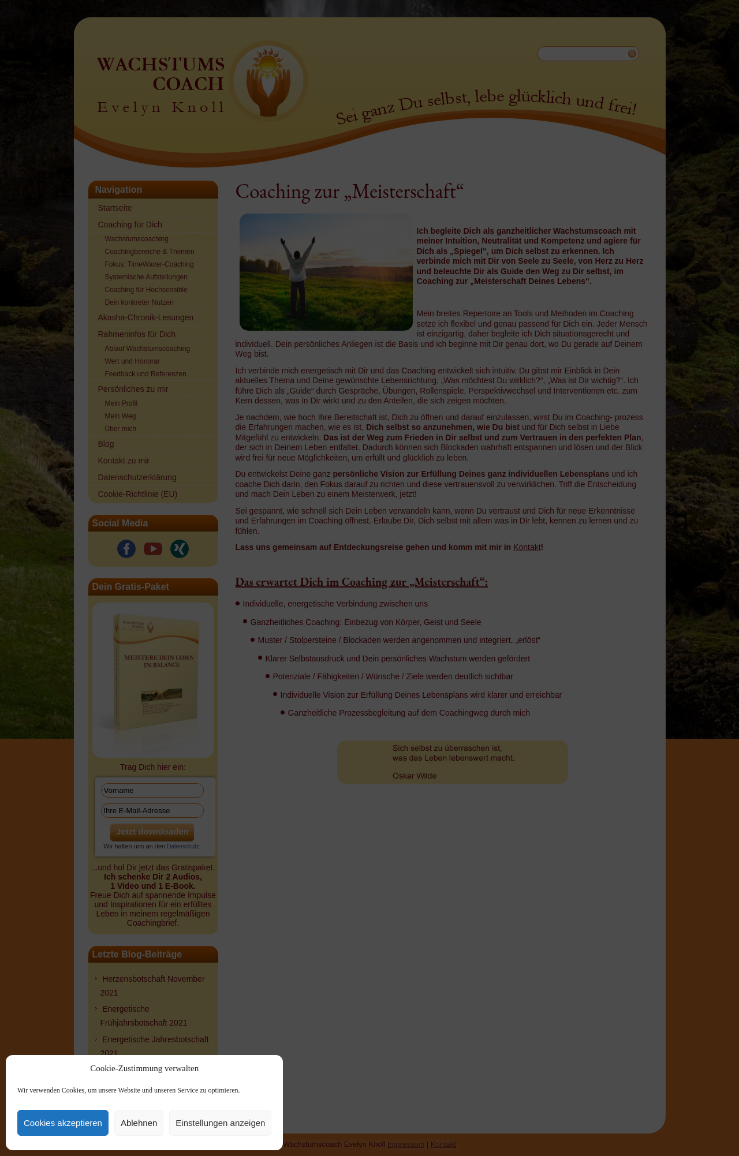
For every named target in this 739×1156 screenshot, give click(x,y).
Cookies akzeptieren (63, 1123)
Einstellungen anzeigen (220, 1123)
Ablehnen (139, 1123)
